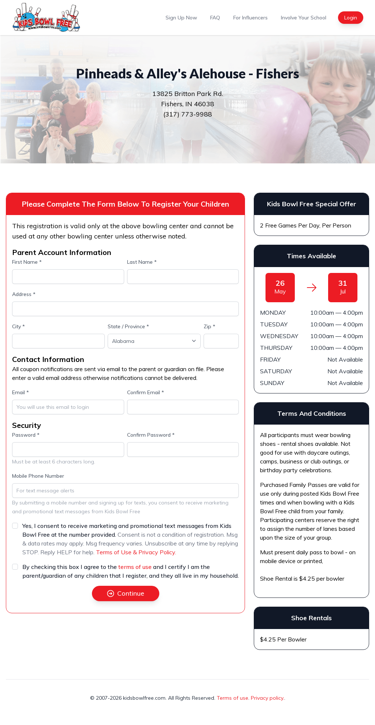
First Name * (27, 262)
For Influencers (250, 17)
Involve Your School (303, 17)
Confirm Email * (145, 392)
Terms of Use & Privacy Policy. (136, 552)
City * (18, 326)
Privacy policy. (267, 698)
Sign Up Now (181, 17)
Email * (20, 392)
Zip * (209, 326)
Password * (26, 435)
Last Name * (142, 262)
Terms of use (232, 698)
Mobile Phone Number (38, 476)
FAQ (215, 17)
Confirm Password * (151, 435)
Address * (24, 294)
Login (350, 17)
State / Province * (128, 326)
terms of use (135, 566)
